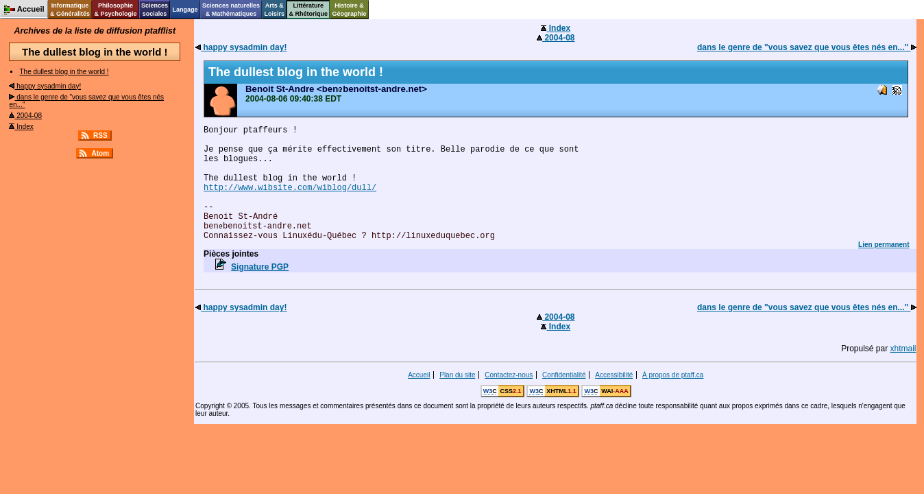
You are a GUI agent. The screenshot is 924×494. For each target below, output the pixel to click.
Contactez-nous (509, 375)
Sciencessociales (154, 9)
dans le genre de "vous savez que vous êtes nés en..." (806, 47)
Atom (100, 153)
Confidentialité (563, 375)
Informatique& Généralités (70, 9)
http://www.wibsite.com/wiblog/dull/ (290, 188)
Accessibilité (614, 375)
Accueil (419, 375)
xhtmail (903, 348)
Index (21, 126)
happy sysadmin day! (45, 86)
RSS (100, 135)
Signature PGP (260, 267)
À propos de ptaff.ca (672, 375)
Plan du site (457, 375)
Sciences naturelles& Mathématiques (231, 9)
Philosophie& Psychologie (115, 9)
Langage (184, 9)
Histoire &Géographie (349, 9)
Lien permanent (883, 244)
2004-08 (25, 115)
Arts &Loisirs (275, 9)
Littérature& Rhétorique (308, 9)
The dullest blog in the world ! (63, 71)
